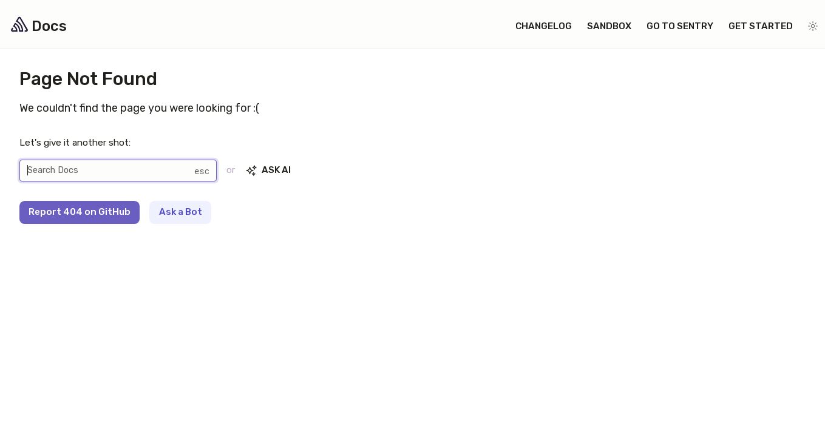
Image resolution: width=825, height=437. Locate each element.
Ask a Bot (180, 211)
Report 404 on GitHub (80, 211)
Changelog (543, 26)
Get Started (760, 26)
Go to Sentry (680, 26)
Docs (37, 26)
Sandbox (609, 26)
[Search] (118, 170)
